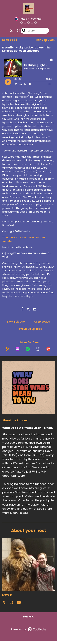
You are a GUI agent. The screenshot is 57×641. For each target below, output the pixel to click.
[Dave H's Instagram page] (13, 602)
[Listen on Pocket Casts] (48, 349)
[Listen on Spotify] (28, 349)
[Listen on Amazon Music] (38, 349)
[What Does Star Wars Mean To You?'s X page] (11, 30)
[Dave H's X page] (5, 602)
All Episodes (42, 321)
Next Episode (16, 321)
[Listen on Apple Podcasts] (17, 349)
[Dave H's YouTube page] (20, 602)
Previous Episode (30, 329)
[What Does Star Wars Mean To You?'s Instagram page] (17, 30)
